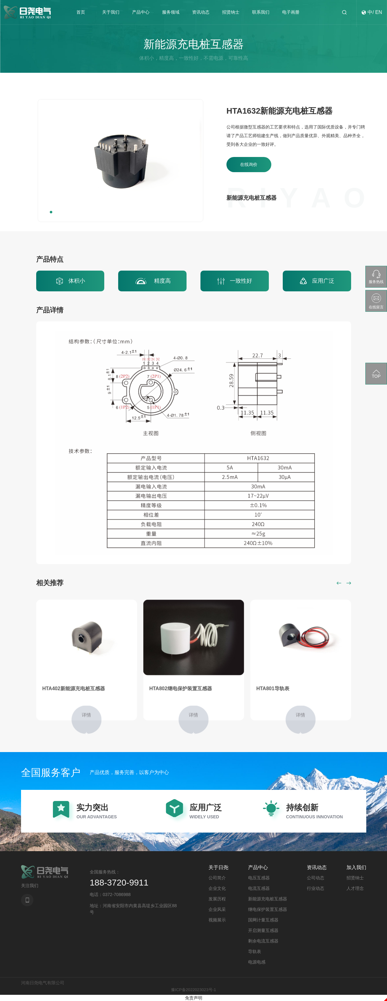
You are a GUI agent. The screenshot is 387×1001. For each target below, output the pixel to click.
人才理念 (355, 888)
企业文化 (217, 888)
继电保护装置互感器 (267, 909)
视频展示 (217, 919)
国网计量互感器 (263, 919)
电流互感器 (259, 888)
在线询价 (250, 166)
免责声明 (194, 997)
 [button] (339, 583)
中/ (370, 14)
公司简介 (217, 877)
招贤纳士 (355, 877)
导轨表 (254, 951)
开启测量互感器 (263, 930)
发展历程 (217, 898)
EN (378, 14)
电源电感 (256, 962)
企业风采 (217, 909)
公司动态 (315, 877)
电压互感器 (259, 877)
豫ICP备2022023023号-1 (194, 989)
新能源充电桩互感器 (267, 898)
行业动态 (315, 888)
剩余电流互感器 (263, 940)
